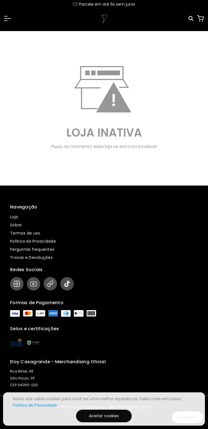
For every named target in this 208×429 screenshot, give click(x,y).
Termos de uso (25, 233)
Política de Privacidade (33, 241)
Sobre (16, 225)
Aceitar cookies (104, 416)
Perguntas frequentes (32, 249)
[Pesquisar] (191, 19)
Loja (14, 217)
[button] (7, 18)
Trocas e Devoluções (31, 257)
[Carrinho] (200, 18)
